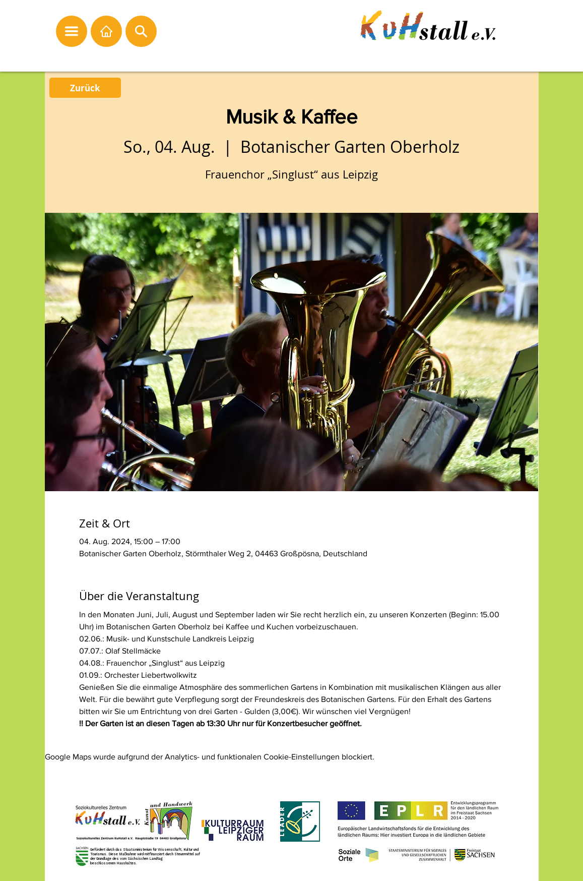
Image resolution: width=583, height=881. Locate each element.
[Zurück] (85, 88)
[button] (71, 31)
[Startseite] (106, 31)
